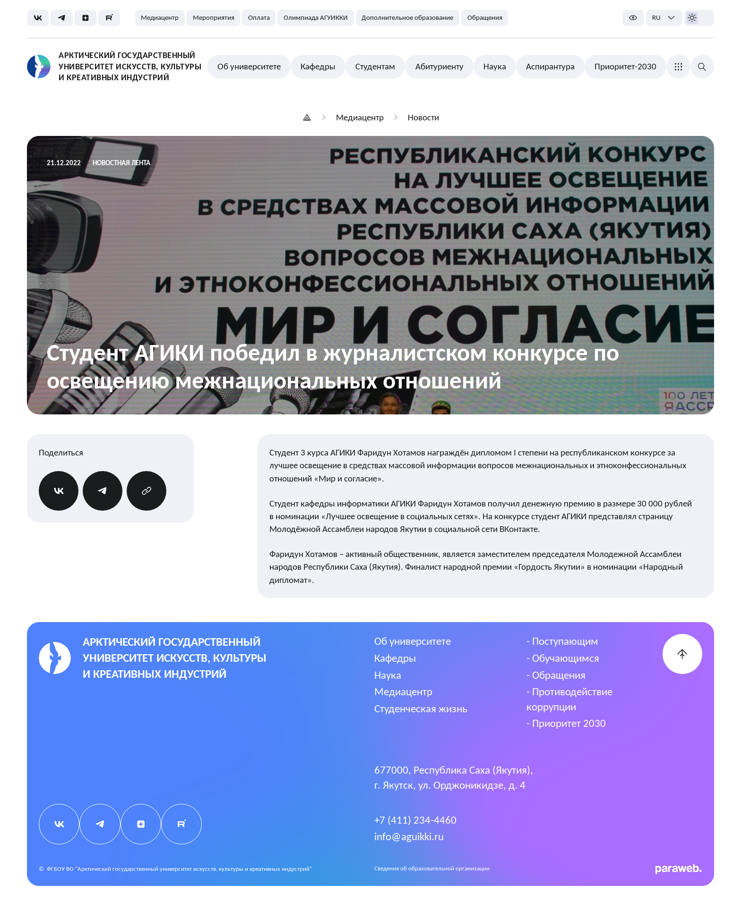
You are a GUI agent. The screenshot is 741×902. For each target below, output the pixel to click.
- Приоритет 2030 (566, 723)
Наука (387, 675)
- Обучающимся (562, 658)
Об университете (412, 641)
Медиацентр (403, 691)
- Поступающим (562, 641)
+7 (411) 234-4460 (415, 819)
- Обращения (556, 675)
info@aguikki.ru (409, 836)
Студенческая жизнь (420, 708)
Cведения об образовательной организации (432, 868)
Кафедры (395, 658)
